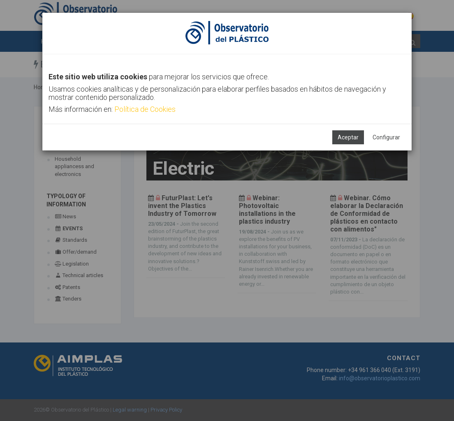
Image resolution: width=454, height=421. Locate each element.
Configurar (386, 137)
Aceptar (348, 137)
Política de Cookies (145, 109)
